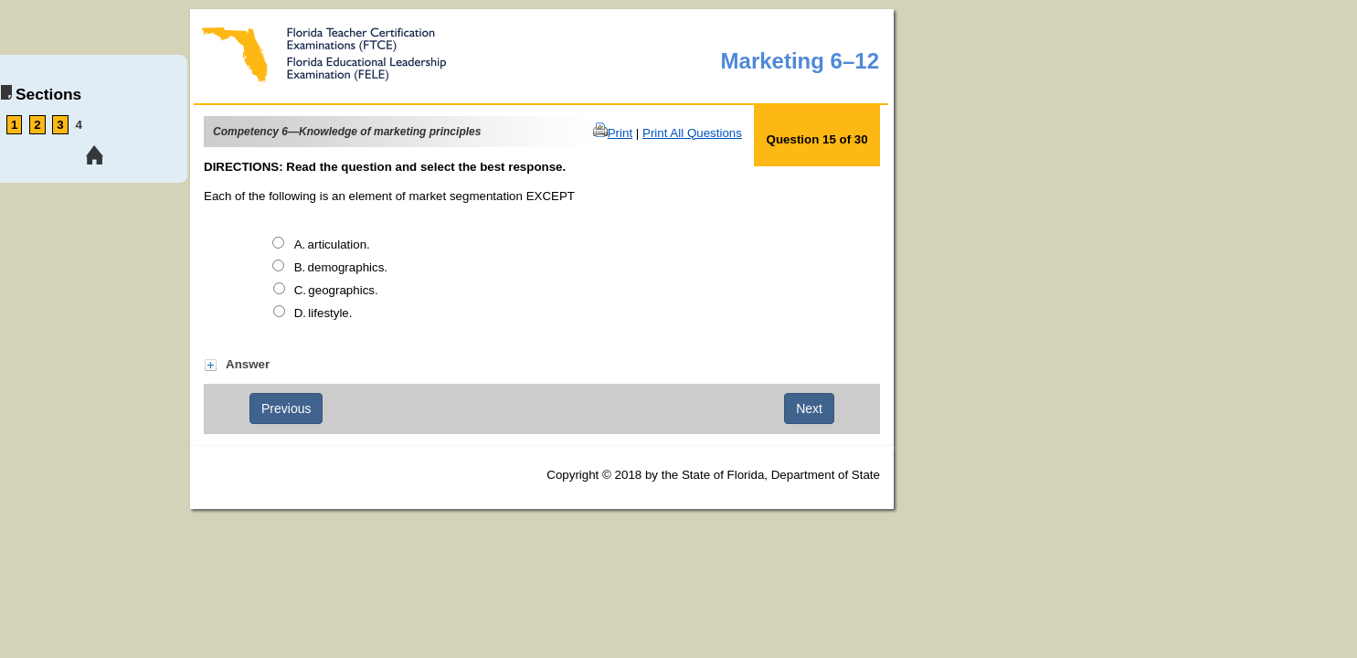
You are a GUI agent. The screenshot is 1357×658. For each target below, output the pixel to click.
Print (620, 133)
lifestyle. (330, 313)
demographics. (347, 267)
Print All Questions (692, 133)
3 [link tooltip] (60, 125)
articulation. (339, 244)
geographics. (342, 290)
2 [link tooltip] (37, 125)
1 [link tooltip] (14, 125)
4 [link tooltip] (78, 125)
